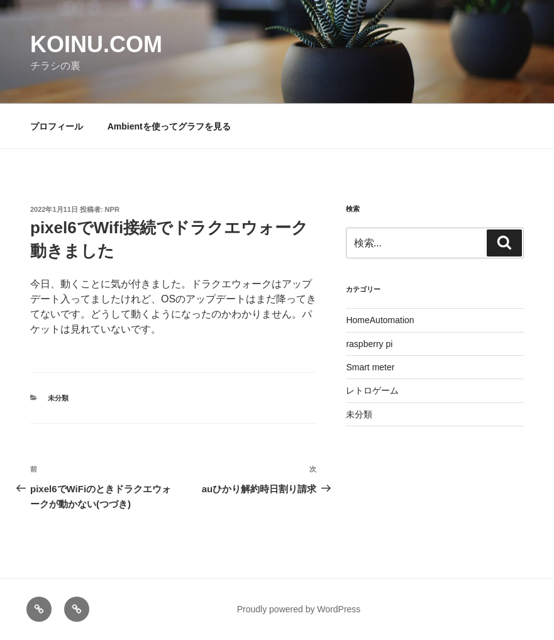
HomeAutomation (380, 320)
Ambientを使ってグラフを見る (169, 126)
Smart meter (370, 367)
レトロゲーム (372, 390)
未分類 (58, 398)
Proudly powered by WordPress (299, 609)
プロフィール (56, 126)
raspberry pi (369, 344)
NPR (112, 209)
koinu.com (96, 44)
